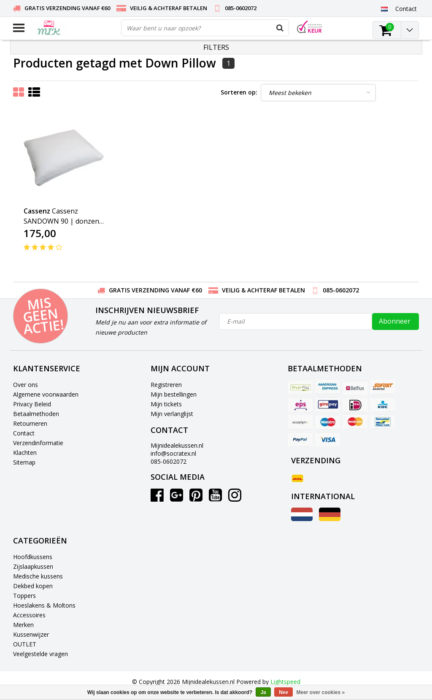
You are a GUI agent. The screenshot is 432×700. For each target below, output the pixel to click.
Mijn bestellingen (174, 394)
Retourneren (30, 423)
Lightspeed (285, 682)
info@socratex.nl (173, 453)
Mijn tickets (166, 404)
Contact (24, 433)
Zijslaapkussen (33, 566)
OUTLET (24, 644)
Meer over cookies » (321, 692)
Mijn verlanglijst (172, 414)
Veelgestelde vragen (40, 654)
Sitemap (24, 462)
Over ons (25, 385)
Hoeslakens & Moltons (44, 605)
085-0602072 (168, 461)
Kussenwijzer (31, 634)
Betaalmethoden (36, 414)
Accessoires (29, 615)
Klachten (25, 453)
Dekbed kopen (33, 586)
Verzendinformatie (38, 443)
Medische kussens (38, 576)
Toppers (24, 596)
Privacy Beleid (32, 404)
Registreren (166, 385)
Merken (23, 625)
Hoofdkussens (32, 557)
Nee (283, 692)
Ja (263, 692)
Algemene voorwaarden (45, 394)
